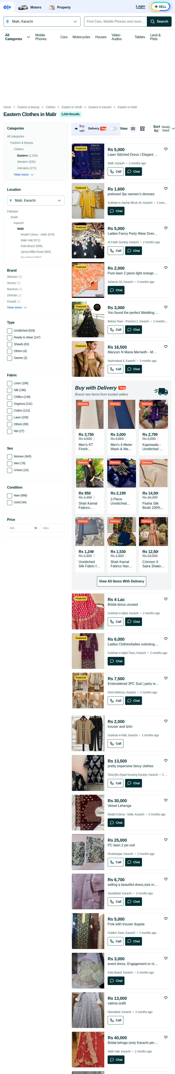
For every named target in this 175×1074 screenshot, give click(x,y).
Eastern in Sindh (72, 107)
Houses (101, 37)
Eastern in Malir (127, 107)
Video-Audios (116, 37)
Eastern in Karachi (99, 107)
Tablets (140, 37)
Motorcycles (81, 37)
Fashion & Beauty (28, 107)
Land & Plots (155, 37)
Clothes (50, 107)
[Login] (140, 6)
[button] (96, 128)
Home (7, 107)
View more (24, 174)
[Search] (159, 21)
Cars (64, 37)
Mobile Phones (41, 37)
